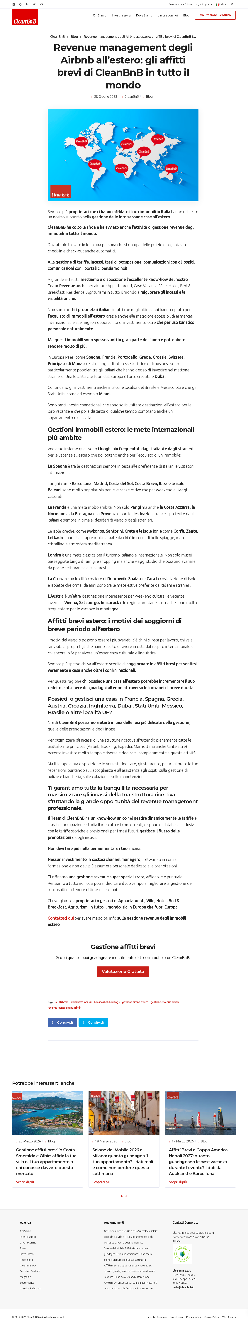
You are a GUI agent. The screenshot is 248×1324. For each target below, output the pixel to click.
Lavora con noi (168, 15)
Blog (186, 15)
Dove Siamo (144, 15)
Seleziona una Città (180, 4)
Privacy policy (193, 1317)
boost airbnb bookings (107, 1002)
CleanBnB (132, 96)
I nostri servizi (121, 15)
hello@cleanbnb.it (183, 1287)
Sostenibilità (27, 1282)
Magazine (25, 1277)
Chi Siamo (99, 15)
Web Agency (229, 1317)
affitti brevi (61, 1002)
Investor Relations (30, 1288)
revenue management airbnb (64, 1007)
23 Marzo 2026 (30, 1141)
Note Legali (177, 1317)
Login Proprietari (204, 4)
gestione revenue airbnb (165, 1002)
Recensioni (26, 1259)
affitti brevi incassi (81, 1002)
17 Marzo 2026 (183, 1141)
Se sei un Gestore (30, 1271)
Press (23, 1248)
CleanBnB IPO (28, 1265)
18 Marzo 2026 (106, 1141)
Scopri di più (25, 1182)
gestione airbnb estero (135, 1002)
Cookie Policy (211, 1317)
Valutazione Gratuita (215, 15)
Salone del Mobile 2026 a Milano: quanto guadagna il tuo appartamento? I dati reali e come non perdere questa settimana (122, 1161)
